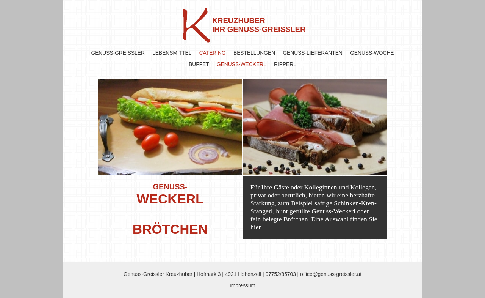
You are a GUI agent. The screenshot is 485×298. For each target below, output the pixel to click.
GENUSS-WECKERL (241, 64)
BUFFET (199, 64)
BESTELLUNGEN (254, 53)
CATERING (212, 53)
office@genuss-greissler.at (330, 274)
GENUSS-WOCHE (372, 53)
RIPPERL (285, 64)
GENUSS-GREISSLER (118, 53)
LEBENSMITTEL (171, 53)
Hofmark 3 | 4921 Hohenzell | (231, 274)
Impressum (242, 286)
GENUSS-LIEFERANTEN (312, 53)
